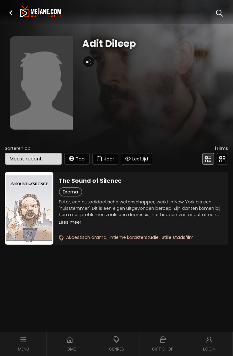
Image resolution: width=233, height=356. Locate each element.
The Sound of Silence (90, 181)
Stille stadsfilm (178, 237)
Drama (70, 192)
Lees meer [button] (70, 222)
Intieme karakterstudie (134, 237)
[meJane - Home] (40, 12)
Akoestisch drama (86, 237)
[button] (11, 12)
